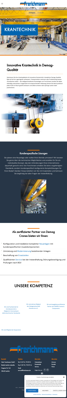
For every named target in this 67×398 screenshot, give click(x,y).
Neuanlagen (44, 244)
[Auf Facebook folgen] (44, 370)
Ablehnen (45, 390)
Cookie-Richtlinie (37, 394)
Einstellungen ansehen (59, 390)
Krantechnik (38, 364)
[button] (64, 377)
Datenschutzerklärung (47, 394)
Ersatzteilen (23, 255)
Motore (53, 362)
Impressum (54, 394)
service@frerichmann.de (24, 370)
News (53, 367)
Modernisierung (24, 251)
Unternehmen (38, 362)
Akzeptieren (32, 390)
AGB (17, 387)
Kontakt (53, 364)
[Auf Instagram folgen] (47, 370)
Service (18, 259)
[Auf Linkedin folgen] (42, 373)
